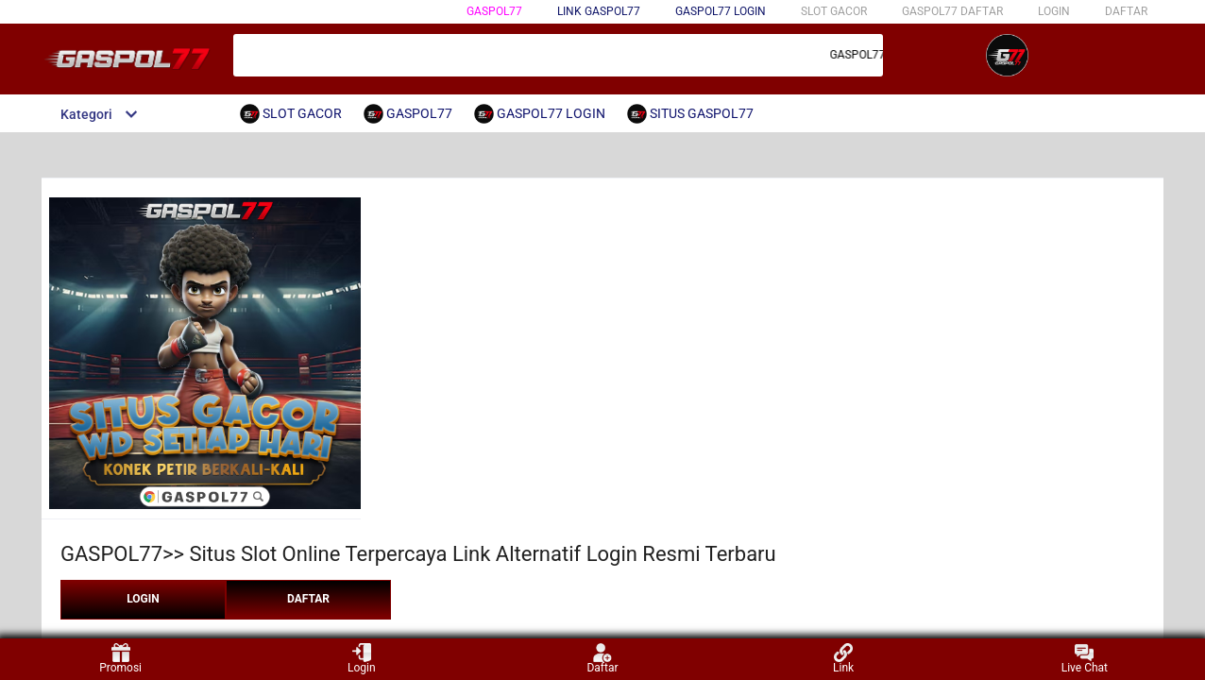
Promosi (120, 658)
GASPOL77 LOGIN (720, 11)
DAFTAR (1126, 11)
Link (843, 658)
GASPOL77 (494, 11)
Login (362, 658)
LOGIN (1054, 11)
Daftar (602, 658)
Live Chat (1084, 658)
